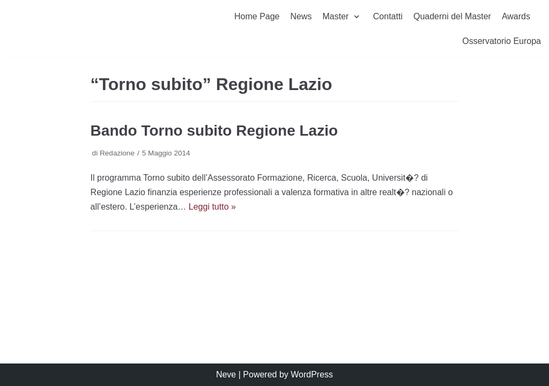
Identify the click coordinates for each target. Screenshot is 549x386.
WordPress (312, 374)
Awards (516, 16)
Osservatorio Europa (501, 41)
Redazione (117, 153)
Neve (226, 374)
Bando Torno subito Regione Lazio (214, 130)
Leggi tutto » (212, 206)
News (301, 16)
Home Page (257, 16)
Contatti (388, 16)
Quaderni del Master (452, 16)
